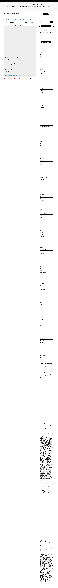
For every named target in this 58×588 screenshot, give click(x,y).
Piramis (41, 310)
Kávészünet (42, 221)
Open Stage (42, 300)
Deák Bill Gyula (42, 135)
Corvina (41, 128)
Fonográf (41, 162)
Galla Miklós (42, 166)
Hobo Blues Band (43, 185)
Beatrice (41, 84)
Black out (41, 96)
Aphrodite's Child (42, 71)
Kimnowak (41, 232)
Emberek (41, 154)
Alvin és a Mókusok (43, 60)
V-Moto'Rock (42, 349)
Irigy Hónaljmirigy (42, 198)
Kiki (40, 230)
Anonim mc (42, 67)
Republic (41, 319)
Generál (41, 168)
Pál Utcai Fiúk (42, 308)
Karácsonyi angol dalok (43, 213)
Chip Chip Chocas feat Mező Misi (45, 126)
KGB (40, 228)
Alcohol (41, 58)
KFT (40, 226)
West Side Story (42, 355)
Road (40, 321)
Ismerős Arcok (42, 200)
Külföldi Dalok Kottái (43, 249)
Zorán (41, 359)
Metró (41, 270)
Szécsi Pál (41, 336)
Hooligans (41, 188)
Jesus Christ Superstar (43, 204)
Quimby (41, 317)
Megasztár (41, 268)
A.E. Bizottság (42, 50)
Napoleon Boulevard (43, 279)
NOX (40, 291)
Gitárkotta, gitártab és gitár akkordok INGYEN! (29, 5)
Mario (40, 264)
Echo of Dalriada (42, 147)
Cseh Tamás (42, 130)
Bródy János (42, 113)
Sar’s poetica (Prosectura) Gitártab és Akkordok (46, 35)
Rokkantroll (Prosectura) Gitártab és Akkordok (46, 38)
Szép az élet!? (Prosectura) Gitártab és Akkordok (46, 33)
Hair (40, 173)
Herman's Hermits (43, 179)
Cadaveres (41, 118)
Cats (40, 122)
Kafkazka (41, 207)
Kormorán (41, 245)
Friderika (41, 164)
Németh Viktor (42, 281)
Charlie (41, 124)
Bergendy (41, 90)
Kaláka (41, 211)
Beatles (41, 82)
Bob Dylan (41, 99)
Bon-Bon (41, 105)
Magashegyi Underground (44, 257)
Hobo (41, 183)
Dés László (41, 143)
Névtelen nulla (42, 289)
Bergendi (41, 88)
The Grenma (42, 340)
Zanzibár (41, 357)
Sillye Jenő (41, 327)
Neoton (41, 285)
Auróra (41, 73)
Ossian (41, 302)
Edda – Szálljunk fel (43, 28)
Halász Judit (42, 175)
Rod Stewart (42, 323)
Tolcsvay (41, 346)
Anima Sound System (43, 63)
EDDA (41, 149)
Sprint (41, 334)
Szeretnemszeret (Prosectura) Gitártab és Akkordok (45, 30)
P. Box (41, 304)
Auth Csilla (41, 75)
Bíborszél (41, 92)
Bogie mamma (42, 101)
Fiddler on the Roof (43, 158)
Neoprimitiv (42, 283)
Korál (40, 243)
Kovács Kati (41, 247)
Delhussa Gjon (42, 137)
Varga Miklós (42, 353)
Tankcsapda (42, 338)
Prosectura (41, 315)
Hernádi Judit (42, 181)
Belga (41, 86)
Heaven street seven (43, 177)
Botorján (41, 109)
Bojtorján (41, 103)
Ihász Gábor (42, 194)
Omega (20, 17)
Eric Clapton (42, 156)
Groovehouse (42, 171)
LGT (40, 251)
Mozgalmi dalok (42, 274)
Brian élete (41, 111)
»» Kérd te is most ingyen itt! (28, 79)
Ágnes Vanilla (42, 52)
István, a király (42, 202)
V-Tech (41, 351)
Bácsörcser (41, 77)
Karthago (41, 217)
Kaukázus (41, 219)
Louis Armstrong (42, 253)
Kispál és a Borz (42, 236)
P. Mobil (41, 306)
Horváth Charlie (42, 190)
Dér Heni (41, 141)
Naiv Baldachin (42, 277)
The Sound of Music (43, 344)
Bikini (40, 94)
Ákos (40, 54)
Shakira (41, 325)
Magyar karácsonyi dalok (44, 262)
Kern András (42, 224)
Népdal (41, 287)
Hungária (41, 192)
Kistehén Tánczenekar (43, 238)
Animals (41, 65)
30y (40, 46)
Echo (40, 145)
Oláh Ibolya (41, 296)
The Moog (41, 342)
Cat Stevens (42, 120)
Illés (40, 196)
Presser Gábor (42, 313)
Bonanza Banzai (42, 107)
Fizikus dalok (42, 160)
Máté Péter (41, 266)
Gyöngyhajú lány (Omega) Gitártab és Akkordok (20, 19)
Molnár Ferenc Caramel (44, 272)
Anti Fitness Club (42, 69)
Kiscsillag (41, 234)
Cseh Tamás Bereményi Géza (45, 132)
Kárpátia (41, 215)
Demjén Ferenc (42, 139)
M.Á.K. (41, 255)
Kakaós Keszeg (42, 209)
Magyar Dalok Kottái (43, 260)
